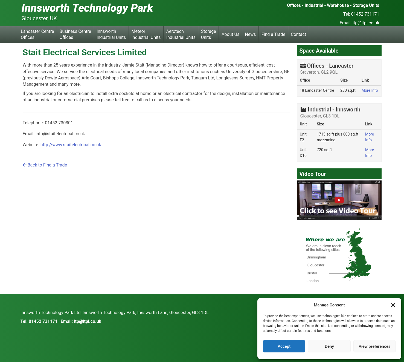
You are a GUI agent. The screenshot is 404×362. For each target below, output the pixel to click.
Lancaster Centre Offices (37, 34)
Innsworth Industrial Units (111, 34)
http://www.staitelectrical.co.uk (70, 144)
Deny (329, 346)
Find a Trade (273, 34)
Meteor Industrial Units (146, 34)
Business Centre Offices (75, 34)
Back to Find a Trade (45, 165)
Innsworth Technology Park (87, 8)
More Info (370, 90)
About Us (230, 34)
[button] (393, 305)
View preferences (374, 346)
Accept (284, 346)
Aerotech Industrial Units (181, 34)
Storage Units (208, 34)
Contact (298, 34)
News (250, 34)
